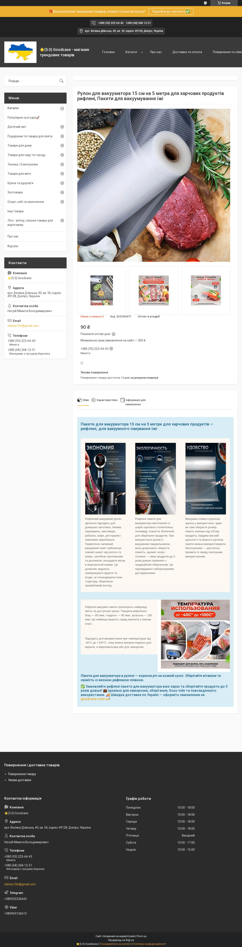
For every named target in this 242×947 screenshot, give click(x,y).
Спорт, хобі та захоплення (26, 201)
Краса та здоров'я (20, 183)
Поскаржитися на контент (115, 943)
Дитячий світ (17, 127)
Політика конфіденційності (149, 943)
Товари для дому (20, 145)
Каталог (131, 52)
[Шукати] (61, 81)
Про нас (156, 52)
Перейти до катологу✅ (171, 11)
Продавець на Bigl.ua (121, 940)
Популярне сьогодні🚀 (24, 117)
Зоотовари (15, 192)
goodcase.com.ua (95, 699)
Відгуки (13, 246)
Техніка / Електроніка (23, 164)
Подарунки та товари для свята (30, 136)
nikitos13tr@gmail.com (23, 325)
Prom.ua (141, 936)
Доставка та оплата (187, 52)
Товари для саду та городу (27, 155)
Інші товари (16, 211)
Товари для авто (19, 173)
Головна (108, 52)
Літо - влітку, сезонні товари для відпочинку (30, 222)
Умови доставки (19, 780)
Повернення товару (22, 774)
